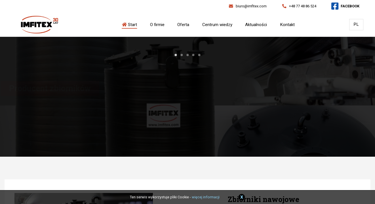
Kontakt (287, 24)
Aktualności (256, 24)
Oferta (183, 24)
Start (129, 24)
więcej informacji (206, 197)
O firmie (157, 24)
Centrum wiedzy (217, 24)
